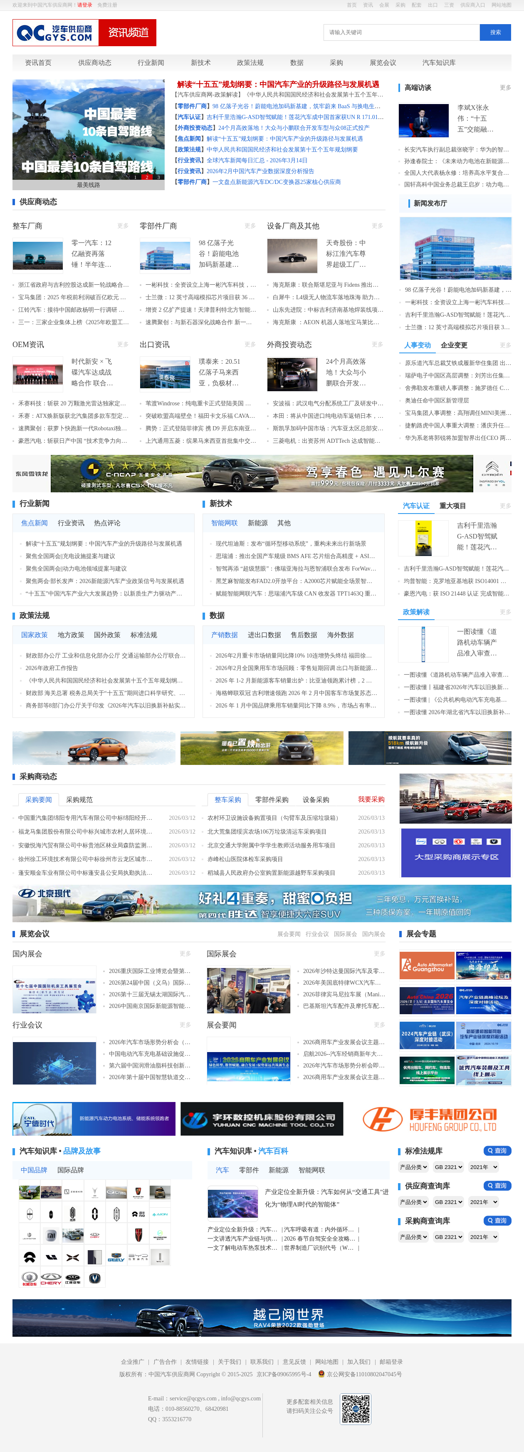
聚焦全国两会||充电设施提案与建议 (71, 556)
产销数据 (224, 634)
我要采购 (371, 799)
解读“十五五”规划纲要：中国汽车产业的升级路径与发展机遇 (278, 84)
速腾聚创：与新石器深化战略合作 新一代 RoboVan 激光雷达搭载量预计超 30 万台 (201, 322)
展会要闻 (289, 934)
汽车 (222, 1170)
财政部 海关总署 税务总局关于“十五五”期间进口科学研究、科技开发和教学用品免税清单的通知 (107, 693)
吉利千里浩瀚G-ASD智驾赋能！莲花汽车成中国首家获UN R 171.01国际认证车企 (310, 117)
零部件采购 (272, 799)
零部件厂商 (158, 226)
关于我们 (229, 1362)
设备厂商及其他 (293, 226)
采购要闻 (38, 799)
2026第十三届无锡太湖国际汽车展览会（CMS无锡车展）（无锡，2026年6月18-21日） (150, 994)
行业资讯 (71, 522)
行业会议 (317, 934)
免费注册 (107, 5)
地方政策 (71, 634)
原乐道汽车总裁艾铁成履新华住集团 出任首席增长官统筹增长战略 (458, 363)
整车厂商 (27, 226)
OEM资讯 (28, 344)
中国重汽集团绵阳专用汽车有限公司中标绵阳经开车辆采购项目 (87, 818)
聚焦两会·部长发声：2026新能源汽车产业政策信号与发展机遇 (105, 581)
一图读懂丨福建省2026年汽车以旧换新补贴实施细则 (458, 687)
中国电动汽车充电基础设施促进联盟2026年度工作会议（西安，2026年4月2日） (150, 1054)
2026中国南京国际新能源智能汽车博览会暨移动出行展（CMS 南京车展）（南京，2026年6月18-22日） (150, 1006)
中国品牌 (34, 1170)
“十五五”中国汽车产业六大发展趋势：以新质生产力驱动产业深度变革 (107, 594)
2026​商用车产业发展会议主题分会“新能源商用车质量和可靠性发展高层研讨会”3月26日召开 (344, 1042)
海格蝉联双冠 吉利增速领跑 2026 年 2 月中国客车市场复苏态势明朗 (297, 693)
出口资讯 (155, 344)
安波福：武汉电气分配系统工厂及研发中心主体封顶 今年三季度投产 (328, 403)
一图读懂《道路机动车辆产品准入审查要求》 (458, 675)
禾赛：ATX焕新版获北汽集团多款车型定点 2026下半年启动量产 (73, 416)
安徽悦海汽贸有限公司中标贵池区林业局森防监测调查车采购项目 (87, 845)
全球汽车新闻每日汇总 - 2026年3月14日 (257, 160)
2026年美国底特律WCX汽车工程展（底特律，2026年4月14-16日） (344, 983)
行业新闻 (151, 62)
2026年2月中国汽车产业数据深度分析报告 (260, 171)
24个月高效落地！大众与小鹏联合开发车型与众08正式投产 (294, 128)
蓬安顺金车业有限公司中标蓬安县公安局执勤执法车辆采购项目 (87, 873)
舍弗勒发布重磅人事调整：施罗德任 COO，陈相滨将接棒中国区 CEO (458, 388)
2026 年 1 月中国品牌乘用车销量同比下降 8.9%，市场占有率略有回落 (297, 705)
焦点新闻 (34, 522)
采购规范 (79, 799)
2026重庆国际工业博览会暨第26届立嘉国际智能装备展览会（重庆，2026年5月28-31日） (150, 971)
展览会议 (383, 62)
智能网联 (224, 522)
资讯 (368, 5)
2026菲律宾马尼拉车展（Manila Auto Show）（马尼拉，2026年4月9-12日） (344, 994)
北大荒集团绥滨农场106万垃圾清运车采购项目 (267, 832)
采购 (400, 5)
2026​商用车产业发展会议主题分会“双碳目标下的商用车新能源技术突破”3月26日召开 (344, 1077)
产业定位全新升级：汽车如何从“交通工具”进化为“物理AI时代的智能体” (327, 1198)
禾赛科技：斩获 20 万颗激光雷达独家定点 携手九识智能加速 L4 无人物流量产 (73, 403)
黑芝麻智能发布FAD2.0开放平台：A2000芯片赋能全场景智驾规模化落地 (297, 581)
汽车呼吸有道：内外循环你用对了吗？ (320, 1229)
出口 (433, 5)
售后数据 (304, 634)
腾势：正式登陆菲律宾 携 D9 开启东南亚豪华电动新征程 (201, 428)
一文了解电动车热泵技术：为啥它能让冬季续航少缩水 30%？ (244, 1248)
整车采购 (228, 799)
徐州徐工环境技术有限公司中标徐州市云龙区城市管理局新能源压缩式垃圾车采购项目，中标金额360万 (87, 859)
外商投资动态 (289, 344)
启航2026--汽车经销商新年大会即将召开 (344, 1054)
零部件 (249, 1170)
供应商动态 (94, 62)
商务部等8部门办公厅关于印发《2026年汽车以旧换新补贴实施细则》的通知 (107, 705)
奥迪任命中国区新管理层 (437, 400)
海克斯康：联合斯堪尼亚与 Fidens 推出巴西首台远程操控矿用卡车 (328, 285)
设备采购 (316, 799)
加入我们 (359, 1362)
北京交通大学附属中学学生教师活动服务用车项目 (272, 845)
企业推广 (132, 1362)
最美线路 (88, 185)
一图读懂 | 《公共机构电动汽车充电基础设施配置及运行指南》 (458, 700)
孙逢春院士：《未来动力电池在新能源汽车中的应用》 (458, 161)
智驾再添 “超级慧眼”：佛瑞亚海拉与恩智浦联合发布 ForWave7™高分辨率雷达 (297, 569)
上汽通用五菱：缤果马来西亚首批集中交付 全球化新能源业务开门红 (201, 441)
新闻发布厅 (430, 203)
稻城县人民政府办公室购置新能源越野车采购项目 (272, 873)
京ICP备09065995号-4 (284, 1374)
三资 (449, 5)
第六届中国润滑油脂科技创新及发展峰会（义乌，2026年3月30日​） (150, 1065)
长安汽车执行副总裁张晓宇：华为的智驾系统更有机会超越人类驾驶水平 (458, 149)
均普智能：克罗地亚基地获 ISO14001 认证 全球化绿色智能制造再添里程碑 (458, 581)
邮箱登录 (391, 1362)
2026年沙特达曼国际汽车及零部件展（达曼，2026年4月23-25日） (344, 971)
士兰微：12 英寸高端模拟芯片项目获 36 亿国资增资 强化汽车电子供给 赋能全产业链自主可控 (201, 297)
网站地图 (502, 5)
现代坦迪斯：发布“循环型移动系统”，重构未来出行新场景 (291, 544)
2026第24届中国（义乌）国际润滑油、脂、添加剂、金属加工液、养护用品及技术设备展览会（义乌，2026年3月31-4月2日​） (150, 983)
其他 (284, 522)
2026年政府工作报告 (52, 668)
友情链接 (197, 1362)
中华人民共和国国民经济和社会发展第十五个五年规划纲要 (282, 149)
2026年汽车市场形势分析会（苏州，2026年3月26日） (150, 1042)
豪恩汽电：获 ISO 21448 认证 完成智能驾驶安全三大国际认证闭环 (458, 594)
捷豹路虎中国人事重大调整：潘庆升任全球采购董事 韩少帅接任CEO (458, 425)
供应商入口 (472, 5)
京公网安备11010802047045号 (360, 1374)
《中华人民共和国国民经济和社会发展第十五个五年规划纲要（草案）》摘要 (107, 681)
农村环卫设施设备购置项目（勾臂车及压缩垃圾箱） (274, 818)
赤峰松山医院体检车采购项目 (245, 859)
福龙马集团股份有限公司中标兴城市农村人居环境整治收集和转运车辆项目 (87, 832)
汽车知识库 (439, 62)
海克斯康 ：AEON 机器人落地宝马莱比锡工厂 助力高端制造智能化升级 (328, 322)
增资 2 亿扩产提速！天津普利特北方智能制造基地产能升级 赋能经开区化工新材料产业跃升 (201, 310)
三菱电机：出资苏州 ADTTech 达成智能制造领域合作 (328, 441)
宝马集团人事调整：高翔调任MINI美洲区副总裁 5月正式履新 (458, 413)
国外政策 (107, 634)
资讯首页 (38, 62)
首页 (352, 5)
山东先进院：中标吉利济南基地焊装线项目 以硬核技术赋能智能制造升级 (328, 310)
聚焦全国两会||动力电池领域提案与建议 (76, 569)
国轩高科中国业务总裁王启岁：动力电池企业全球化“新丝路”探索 (458, 184)
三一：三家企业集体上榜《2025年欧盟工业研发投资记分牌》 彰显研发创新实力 (73, 322)
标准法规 (144, 634)
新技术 (201, 62)
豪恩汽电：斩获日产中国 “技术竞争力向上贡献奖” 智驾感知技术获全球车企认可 (73, 441)
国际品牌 (70, 1170)
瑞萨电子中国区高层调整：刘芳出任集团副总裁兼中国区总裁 (458, 375)
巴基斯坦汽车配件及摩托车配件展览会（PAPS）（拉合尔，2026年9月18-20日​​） (344, 1006)
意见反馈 (294, 1362)
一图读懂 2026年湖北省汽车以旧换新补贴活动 (458, 712)
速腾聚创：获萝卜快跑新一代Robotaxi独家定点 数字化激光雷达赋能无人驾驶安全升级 (73, 428)
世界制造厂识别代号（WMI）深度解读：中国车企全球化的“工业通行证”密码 (320, 1248)
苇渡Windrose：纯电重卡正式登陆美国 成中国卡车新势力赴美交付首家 (201, 403)
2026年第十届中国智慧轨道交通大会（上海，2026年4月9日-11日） (150, 1077)
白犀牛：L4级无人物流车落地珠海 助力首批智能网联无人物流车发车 (328, 297)
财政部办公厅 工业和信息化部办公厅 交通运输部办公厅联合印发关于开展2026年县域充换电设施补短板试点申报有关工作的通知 (107, 656)
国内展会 (374, 934)
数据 (297, 62)
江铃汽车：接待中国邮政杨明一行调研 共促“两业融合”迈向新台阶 (73, 310)
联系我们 (262, 1362)
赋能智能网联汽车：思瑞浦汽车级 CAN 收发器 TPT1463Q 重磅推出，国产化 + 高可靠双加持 (297, 594)
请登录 (84, 5)
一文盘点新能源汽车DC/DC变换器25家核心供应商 (277, 182)
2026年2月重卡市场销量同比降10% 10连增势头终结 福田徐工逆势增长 (297, 656)
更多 (506, 87)
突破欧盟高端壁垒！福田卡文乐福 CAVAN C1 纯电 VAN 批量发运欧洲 (201, 416)
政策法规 (250, 62)
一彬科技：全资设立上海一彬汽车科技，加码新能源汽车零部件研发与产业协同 (201, 285)
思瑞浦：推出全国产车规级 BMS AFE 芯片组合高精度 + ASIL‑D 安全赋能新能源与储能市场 (297, 556)
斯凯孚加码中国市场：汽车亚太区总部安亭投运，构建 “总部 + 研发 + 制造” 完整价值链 (328, 428)
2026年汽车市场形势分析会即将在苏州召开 (344, 1065)
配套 (417, 5)
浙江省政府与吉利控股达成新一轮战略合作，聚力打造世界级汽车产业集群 (73, 285)
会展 (384, 5)
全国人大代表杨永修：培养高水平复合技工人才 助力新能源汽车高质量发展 (458, 173)
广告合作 (165, 1362)
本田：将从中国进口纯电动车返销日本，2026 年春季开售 (328, 416)
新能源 (258, 522)
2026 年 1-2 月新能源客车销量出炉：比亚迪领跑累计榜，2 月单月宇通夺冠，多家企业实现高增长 (297, 681)
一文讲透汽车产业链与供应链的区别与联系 (244, 1239)
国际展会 (345, 934)
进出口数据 (264, 634)
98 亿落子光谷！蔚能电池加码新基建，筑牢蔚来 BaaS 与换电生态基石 (302, 106)
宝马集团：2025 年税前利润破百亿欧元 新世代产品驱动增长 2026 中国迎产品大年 (73, 297)
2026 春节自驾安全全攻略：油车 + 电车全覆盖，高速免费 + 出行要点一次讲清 (320, 1239)
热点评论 (107, 522)
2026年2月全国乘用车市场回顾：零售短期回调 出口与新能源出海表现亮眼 (297, 668)
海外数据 (340, 634)
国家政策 (34, 634)
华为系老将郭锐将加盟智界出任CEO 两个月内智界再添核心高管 (458, 438)
